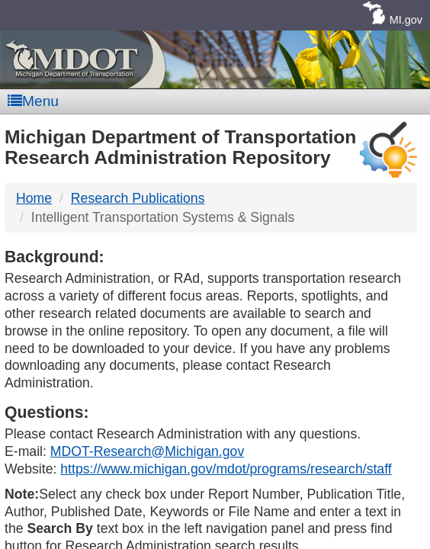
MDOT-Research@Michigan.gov (147, 451)
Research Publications (138, 198)
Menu (33, 101)
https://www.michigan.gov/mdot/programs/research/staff (225, 469)
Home (34, 198)
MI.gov (406, 20)
